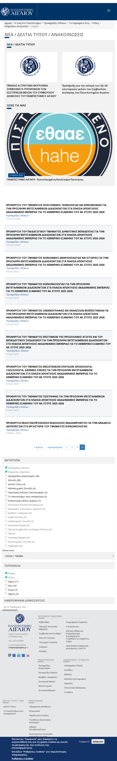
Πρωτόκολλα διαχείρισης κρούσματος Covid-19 (77, 647)
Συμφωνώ (84, 741)
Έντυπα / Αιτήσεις (47, 638)
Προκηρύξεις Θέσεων (55, 22)
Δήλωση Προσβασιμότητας (37, 728)
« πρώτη (38, 447)
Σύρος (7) (13, 589)
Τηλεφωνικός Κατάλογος (40, 706)
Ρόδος (95, 22)
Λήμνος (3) (13, 593)
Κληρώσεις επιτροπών (16, 26)
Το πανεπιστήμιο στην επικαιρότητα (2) (27, 496)
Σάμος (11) (13, 581)
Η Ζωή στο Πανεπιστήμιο (27, 22)
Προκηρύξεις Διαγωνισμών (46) (23, 476)
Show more (8, 550)
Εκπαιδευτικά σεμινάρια (75, 679)
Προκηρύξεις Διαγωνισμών (44, 666)
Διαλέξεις (68, 670)
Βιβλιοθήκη (44, 622)
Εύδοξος (43, 651)
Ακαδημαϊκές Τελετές (73, 665)
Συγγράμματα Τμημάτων (76, 622)
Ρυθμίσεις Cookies (22, 758)
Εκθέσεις (68, 674)
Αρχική (8, 22)
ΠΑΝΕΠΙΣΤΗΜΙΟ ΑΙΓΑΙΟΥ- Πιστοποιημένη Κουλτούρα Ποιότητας (45, 179)
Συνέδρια (68, 692)
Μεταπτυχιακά (45, 686)
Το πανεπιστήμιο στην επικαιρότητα (13, 712)
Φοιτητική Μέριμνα (47, 690)
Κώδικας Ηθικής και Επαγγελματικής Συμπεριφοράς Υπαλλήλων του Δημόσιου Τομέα (77, 636)
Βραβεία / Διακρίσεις (48, 677)
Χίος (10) (12, 585)
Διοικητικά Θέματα (47, 681)
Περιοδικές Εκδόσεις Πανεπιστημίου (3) (27, 492)
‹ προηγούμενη (54, 447)
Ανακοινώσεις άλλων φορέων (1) (24, 500)
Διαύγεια (43, 647)
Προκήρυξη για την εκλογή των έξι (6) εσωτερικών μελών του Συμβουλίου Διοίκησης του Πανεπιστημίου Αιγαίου (85, 89)
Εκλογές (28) (14, 480)
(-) (5, 606)
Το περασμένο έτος (79, 22)
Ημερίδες (68, 683)
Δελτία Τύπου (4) (16, 484)
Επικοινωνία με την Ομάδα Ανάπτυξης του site (40, 735)
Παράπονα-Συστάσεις (39, 715)
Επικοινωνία (34, 711)
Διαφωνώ (98, 741)
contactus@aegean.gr (18, 648)
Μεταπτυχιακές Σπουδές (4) (22, 488)
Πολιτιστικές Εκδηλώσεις (75, 688)
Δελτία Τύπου (10, 706)
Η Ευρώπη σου (72, 626)
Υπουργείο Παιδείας (48, 642)
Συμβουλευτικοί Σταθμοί (50, 633)
